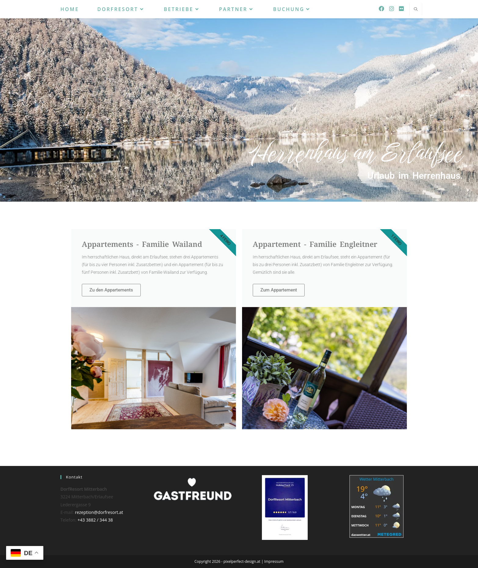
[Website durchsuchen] (415, 9)
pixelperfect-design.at (241, 561)
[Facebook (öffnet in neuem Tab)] (381, 8)
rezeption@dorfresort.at (99, 512)
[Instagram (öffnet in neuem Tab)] (392, 8)
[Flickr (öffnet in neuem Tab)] (401, 8)
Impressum (274, 561)
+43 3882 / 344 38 (95, 520)
